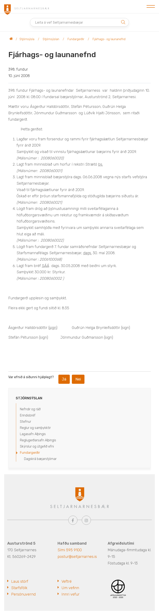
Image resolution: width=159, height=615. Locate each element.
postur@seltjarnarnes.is (77, 556)
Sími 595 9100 (70, 550)
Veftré (66, 581)
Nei (78, 379)
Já (64, 379)
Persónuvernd (23, 594)
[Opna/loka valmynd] (150, 6)
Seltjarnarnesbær (11, 39)
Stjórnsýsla (26, 39)
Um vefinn (70, 588)
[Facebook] (72, 520)
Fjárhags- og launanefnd (109, 39)
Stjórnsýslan (51, 39)
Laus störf (19, 581)
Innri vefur (70, 594)
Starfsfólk (19, 588)
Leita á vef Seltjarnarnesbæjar (59, 22)
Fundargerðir (75, 39)
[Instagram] (86, 520)
